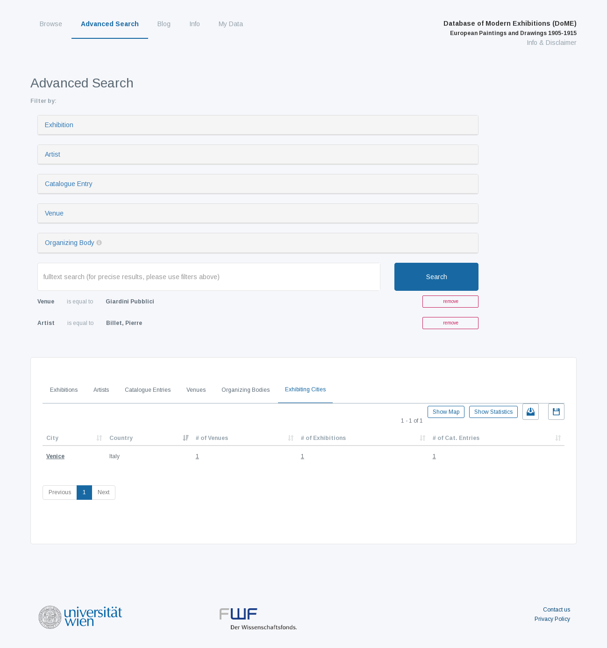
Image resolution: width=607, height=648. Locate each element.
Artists (101, 390)
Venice (55, 456)
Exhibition (59, 125)
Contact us (556, 609)
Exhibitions (64, 390)
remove (450, 301)
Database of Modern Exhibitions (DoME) (510, 28)
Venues (196, 390)
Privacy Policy (552, 619)
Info (194, 24)
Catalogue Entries (148, 390)
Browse (51, 24)
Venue (54, 213)
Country (121, 438)
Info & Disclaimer (552, 42)
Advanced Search (110, 24)
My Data (231, 24)
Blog (164, 24)
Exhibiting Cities (305, 389)
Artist (52, 154)
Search (436, 277)
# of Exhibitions (323, 438)
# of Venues (212, 438)
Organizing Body (69, 242)
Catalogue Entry (69, 183)
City (52, 438)
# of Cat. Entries (456, 438)
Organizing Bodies (245, 390)
